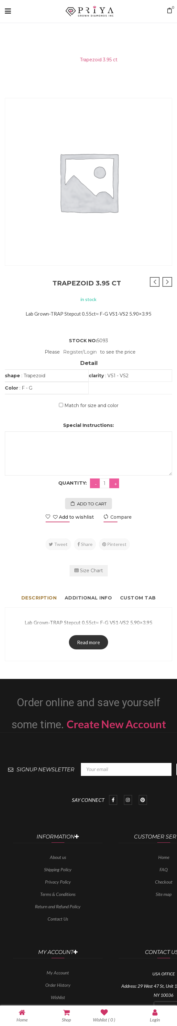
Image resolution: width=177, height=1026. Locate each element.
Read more (88, 642)
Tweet (58, 544)
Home (64, 60)
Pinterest (114, 544)
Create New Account (116, 724)
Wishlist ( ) (104, 1015)
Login (155, 1015)
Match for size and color (91, 405)
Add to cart (91, 503)
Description (39, 598)
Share (85, 544)
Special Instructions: (88, 425)
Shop (66, 1015)
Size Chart (88, 570)
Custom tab (138, 598)
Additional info (88, 598)
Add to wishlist (73, 517)
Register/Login (80, 352)
